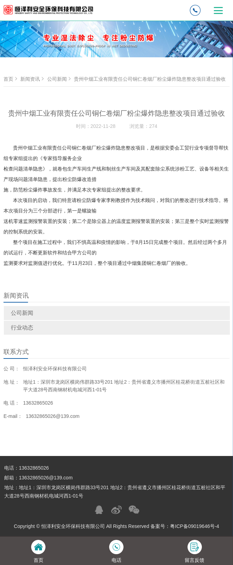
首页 (11, 79)
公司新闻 (22, 313)
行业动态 (22, 328)
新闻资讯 (32, 79)
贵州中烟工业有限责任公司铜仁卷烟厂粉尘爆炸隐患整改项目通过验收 (150, 79)
